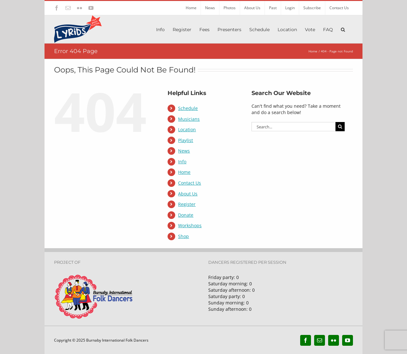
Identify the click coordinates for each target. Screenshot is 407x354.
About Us (187, 194)
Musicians (189, 119)
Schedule (188, 108)
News (184, 151)
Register (187, 204)
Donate (185, 215)
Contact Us (189, 183)
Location (187, 129)
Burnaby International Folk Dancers (117, 340)
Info (182, 162)
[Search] (340, 126)
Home (184, 172)
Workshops (190, 225)
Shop (183, 236)
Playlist (185, 140)
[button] (343, 29)
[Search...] (293, 126)
